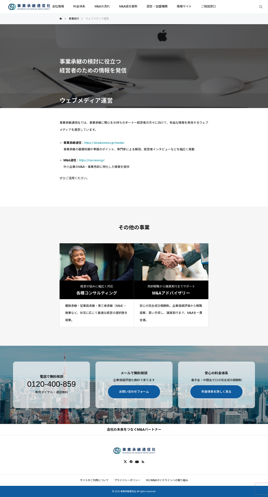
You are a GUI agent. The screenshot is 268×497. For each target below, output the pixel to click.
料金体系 (79, 6)
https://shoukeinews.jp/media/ (104, 143)
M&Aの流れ (102, 6)
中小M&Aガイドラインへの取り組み (167, 480)
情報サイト (184, 6)
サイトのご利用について (94, 480)
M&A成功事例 (128, 6)
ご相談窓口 (208, 6)
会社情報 (58, 6)
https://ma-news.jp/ (92, 160)
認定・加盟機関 (157, 6)
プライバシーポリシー (127, 480)
